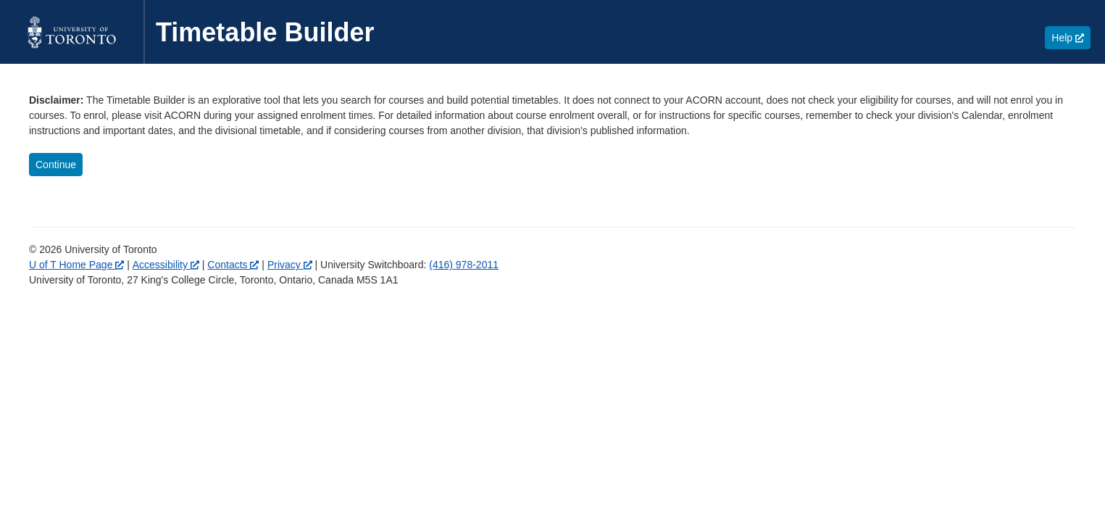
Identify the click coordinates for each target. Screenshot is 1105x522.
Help (1071, 37)
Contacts (233, 264)
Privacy (289, 264)
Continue (56, 164)
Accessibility (166, 264)
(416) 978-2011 (464, 264)
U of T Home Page (76, 264)
